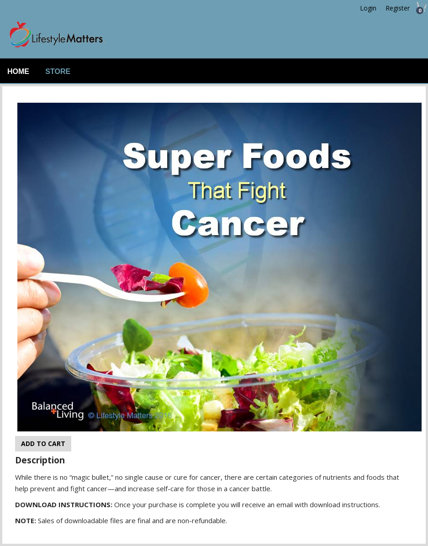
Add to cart (43, 443)
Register (398, 8)
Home (18, 71)
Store (57, 71)
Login (368, 8)
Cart (418, 10)
